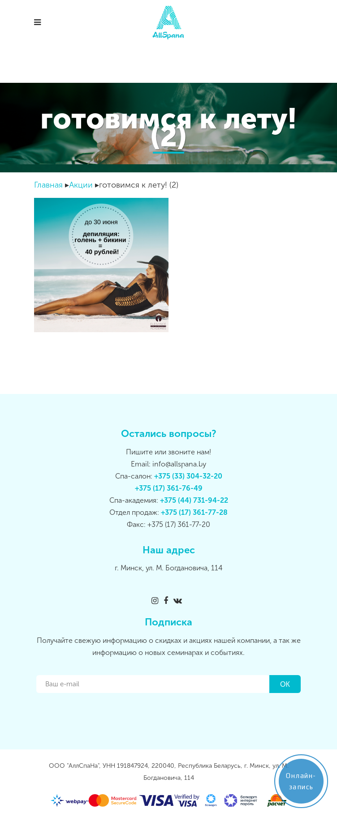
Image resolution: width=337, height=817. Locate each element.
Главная (48, 185)
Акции (81, 185)
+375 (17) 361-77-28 (194, 512)
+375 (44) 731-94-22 (194, 500)
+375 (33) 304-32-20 (188, 476)
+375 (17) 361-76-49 (169, 488)
